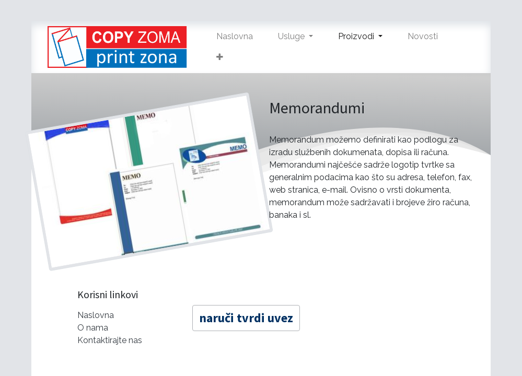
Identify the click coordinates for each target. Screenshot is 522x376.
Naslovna (95, 315)
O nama (92, 328)
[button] (220, 57)
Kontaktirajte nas (109, 340)
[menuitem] (234, 36)
